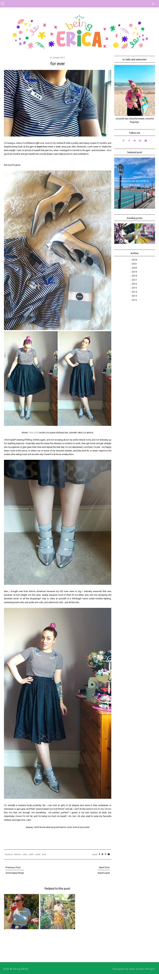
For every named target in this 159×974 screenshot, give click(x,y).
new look (33, 432)
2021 (134, 264)
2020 (134, 268)
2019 (134, 272)
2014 (134, 292)
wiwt (44, 854)
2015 (134, 288)
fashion (17, 854)
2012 (134, 300)
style (38, 854)
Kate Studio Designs (142, 968)
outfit (31, 854)
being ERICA (20, 968)
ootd (25, 854)
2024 (134, 260)
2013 (134, 296)
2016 (134, 284)
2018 (134, 276)
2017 (134, 280)
